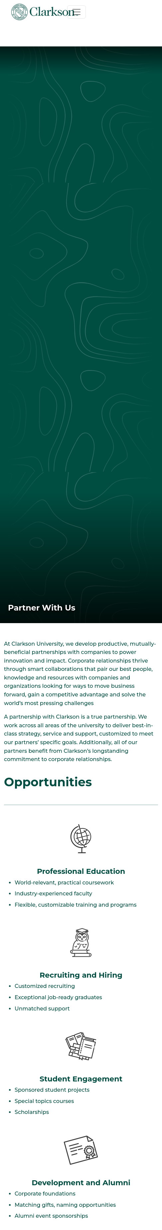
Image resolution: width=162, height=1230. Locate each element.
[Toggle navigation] (76, 12)
